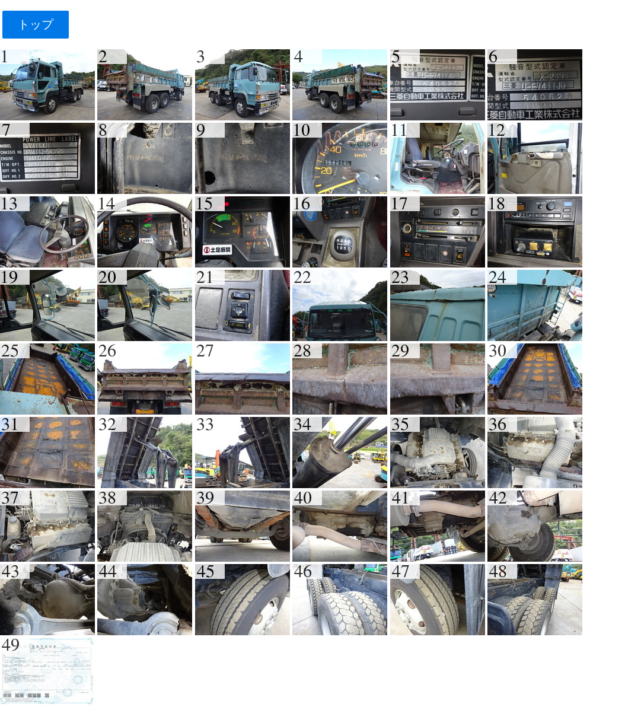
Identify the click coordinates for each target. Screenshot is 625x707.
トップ (35, 24)
